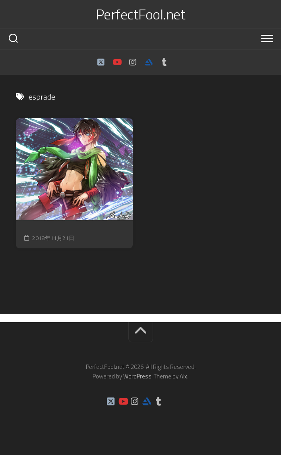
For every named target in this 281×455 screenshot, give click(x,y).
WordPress (137, 376)
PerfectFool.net (141, 14)
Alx (183, 376)
